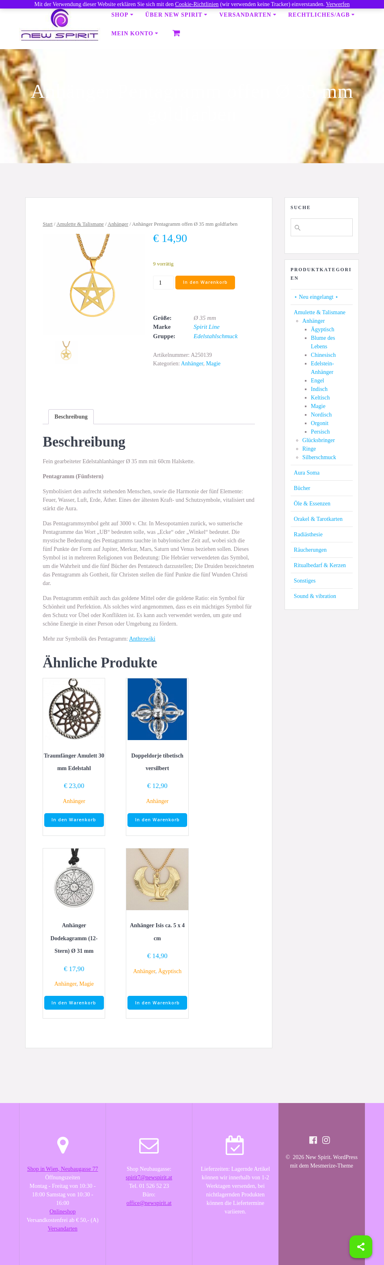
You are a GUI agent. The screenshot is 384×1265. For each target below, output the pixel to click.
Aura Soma (306, 473)
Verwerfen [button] (337, 4)
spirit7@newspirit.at (149, 1177)
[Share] (360, 1246)
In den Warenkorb (205, 282)
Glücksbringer (318, 440)
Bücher (302, 488)
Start (47, 224)
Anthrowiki (142, 639)
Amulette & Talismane (80, 224)
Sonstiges (305, 581)
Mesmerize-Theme (331, 1166)
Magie (213, 364)
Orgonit (319, 423)
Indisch (319, 389)
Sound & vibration (315, 596)
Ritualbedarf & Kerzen (320, 565)
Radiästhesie (308, 534)
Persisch (320, 432)
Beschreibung (70, 417)
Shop (119, 15)
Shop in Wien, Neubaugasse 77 (62, 1169)
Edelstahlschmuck (215, 336)
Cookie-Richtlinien (196, 4)
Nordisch (321, 415)
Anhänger (118, 224)
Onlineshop (63, 1212)
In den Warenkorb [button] (74, 819)
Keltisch (320, 398)
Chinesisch (323, 355)
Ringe (309, 449)
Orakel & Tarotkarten (318, 519)
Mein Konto (132, 33)
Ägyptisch (170, 971)
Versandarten (245, 15)
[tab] (70, 416)
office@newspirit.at (149, 1203)
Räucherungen (310, 550)
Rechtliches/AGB (319, 15)
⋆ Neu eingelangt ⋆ (316, 297)
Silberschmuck (319, 457)
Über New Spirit (174, 15)
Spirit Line (207, 327)
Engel (317, 381)
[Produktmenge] (163, 282)
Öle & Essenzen (312, 504)
